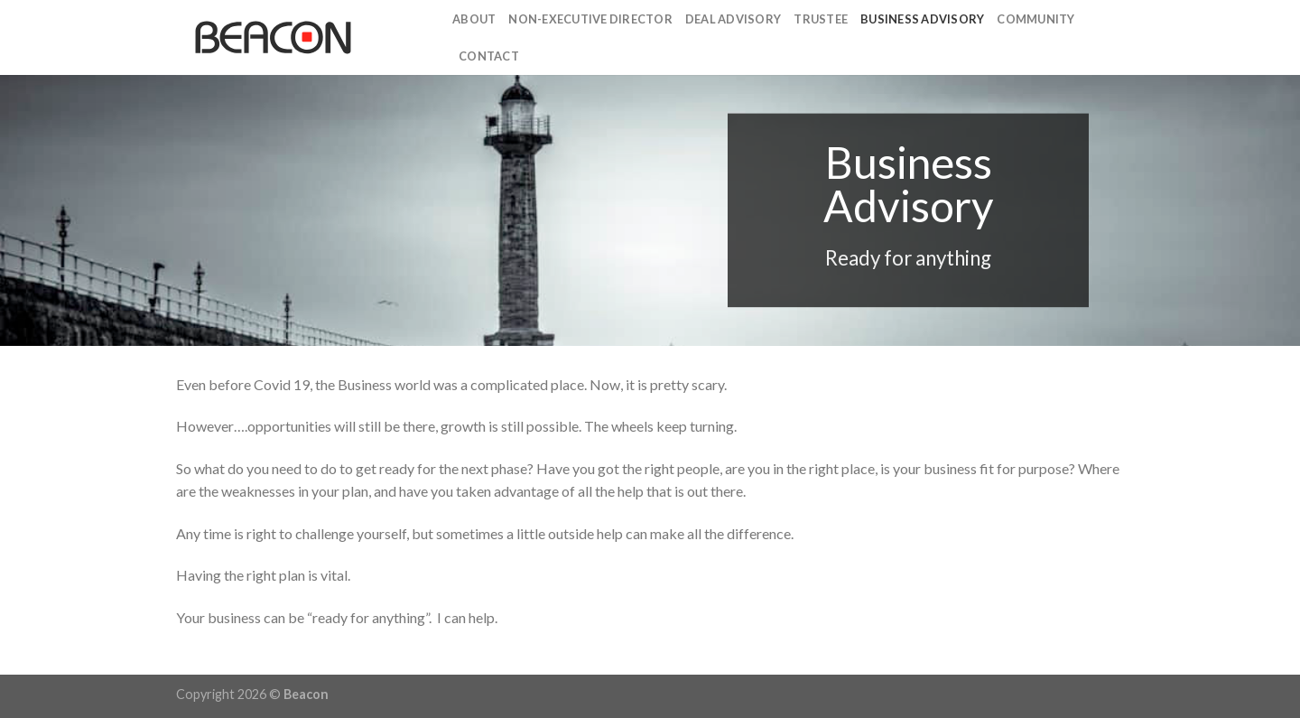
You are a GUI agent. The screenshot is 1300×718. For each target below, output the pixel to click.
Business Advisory (922, 19)
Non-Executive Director (590, 19)
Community (1035, 19)
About (474, 19)
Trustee (821, 19)
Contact (489, 56)
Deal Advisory (733, 19)
